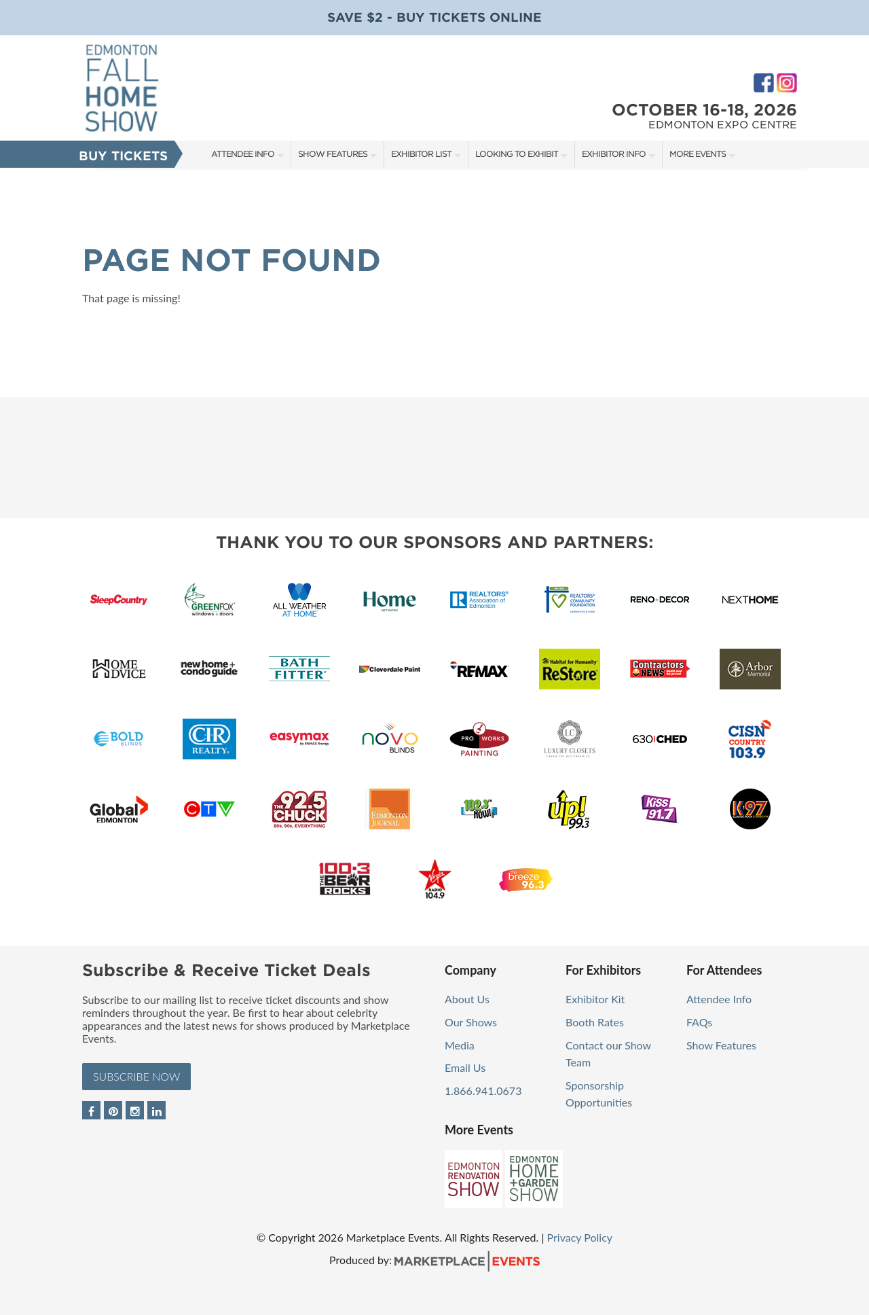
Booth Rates (595, 1021)
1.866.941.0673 (483, 1090)
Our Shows (471, 1021)
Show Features (332, 154)
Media (460, 1045)
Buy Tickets (123, 156)
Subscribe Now (136, 1076)
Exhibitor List (421, 154)
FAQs (699, 1021)
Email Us (465, 1067)
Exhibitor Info (614, 154)
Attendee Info (242, 154)
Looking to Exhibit (516, 154)
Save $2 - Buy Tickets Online (434, 17)
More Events (697, 154)
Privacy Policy (580, 1237)
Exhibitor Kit (595, 998)
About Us (467, 998)
